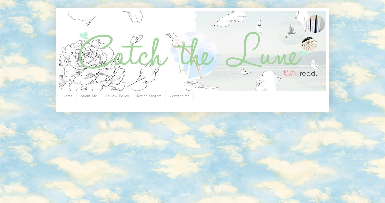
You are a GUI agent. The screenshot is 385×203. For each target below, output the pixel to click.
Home (67, 96)
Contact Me (180, 96)
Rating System (149, 96)
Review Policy (117, 96)
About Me (88, 96)
